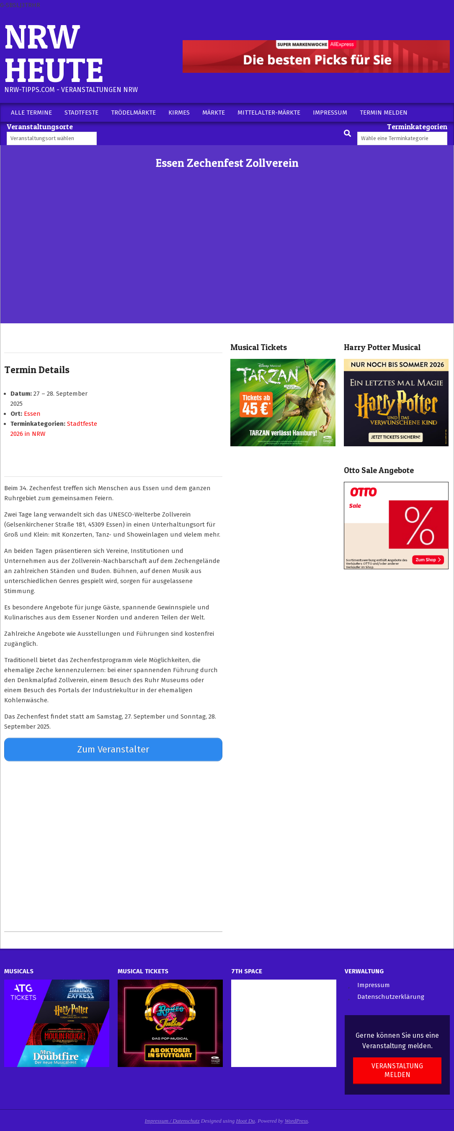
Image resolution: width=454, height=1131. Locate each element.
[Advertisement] (227, 260)
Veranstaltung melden (397, 1067)
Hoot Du (245, 1117)
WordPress (296, 1117)
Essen (32, 413)
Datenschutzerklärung (390, 993)
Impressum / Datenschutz (172, 1117)
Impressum (373, 981)
